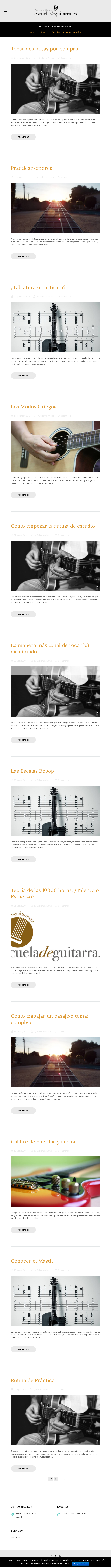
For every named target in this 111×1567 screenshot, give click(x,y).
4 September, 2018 (22, 296)
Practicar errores (31, 168)
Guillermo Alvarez (46, 58)
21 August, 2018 (20, 906)
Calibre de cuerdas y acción (44, 1141)
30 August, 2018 (20, 661)
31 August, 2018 (20, 535)
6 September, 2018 (22, 58)
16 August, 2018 (20, 1151)
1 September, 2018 (22, 416)
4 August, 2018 (20, 1389)
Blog (43, 31)
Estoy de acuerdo (80, 1564)
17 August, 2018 (20, 1031)
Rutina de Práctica (33, 1380)
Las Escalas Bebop (32, 771)
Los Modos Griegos (33, 406)
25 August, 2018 (20, 780)
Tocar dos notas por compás (44, 49)
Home (31, 31)
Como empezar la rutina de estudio (53, 526)
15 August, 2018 (20, 1270)
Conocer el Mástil (32, 1261)
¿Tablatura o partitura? (38, 287)
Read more (23, 137)
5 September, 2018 (22, 177)
